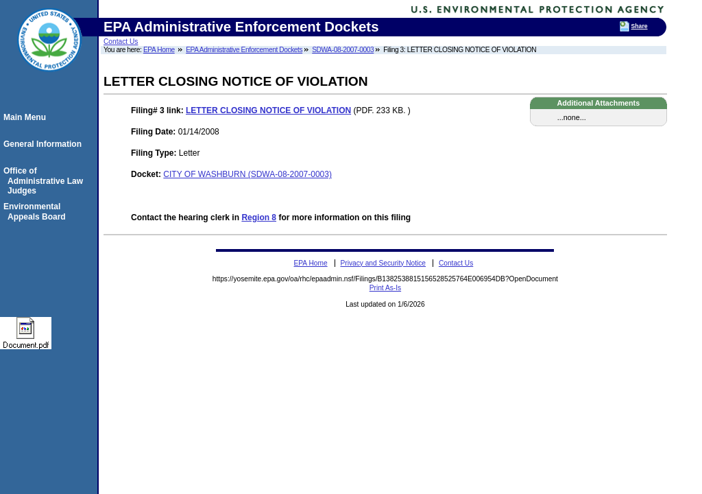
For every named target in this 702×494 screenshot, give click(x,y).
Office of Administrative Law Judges (45, 181)
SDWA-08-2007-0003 (343, 50)
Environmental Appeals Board (37, 211)
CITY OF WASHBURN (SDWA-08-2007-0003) (247, 174)
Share (639, 26)
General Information (45, 144)
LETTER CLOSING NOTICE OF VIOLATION (268, 110)
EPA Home (159, 50)
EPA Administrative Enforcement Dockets (244, 50)
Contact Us (121, 41)
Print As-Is (385, 288)
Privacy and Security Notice (383, 263)
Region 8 (258, 217)
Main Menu (27, 117)
